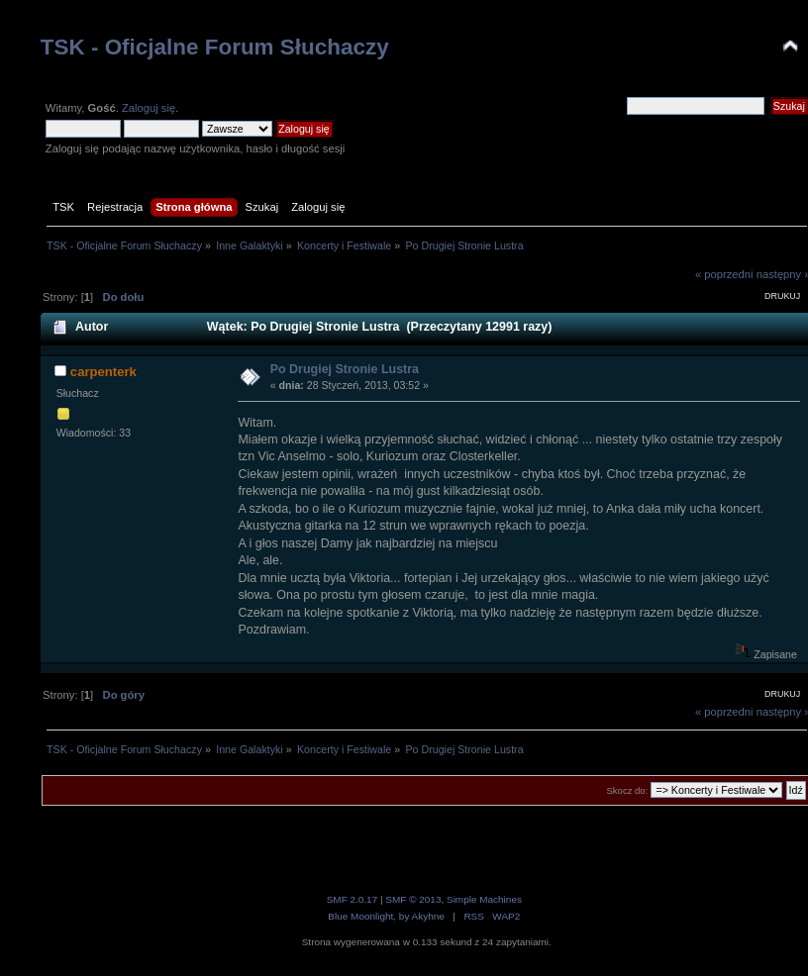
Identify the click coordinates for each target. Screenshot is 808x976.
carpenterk (103, 371)
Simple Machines (484, 899)
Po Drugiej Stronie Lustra (344, 369)
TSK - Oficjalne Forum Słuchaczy (215, 47)
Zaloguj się (148, 108)
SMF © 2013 (413, 899)
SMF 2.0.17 (352, 899)
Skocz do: (627, 790)
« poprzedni (724, 274)
